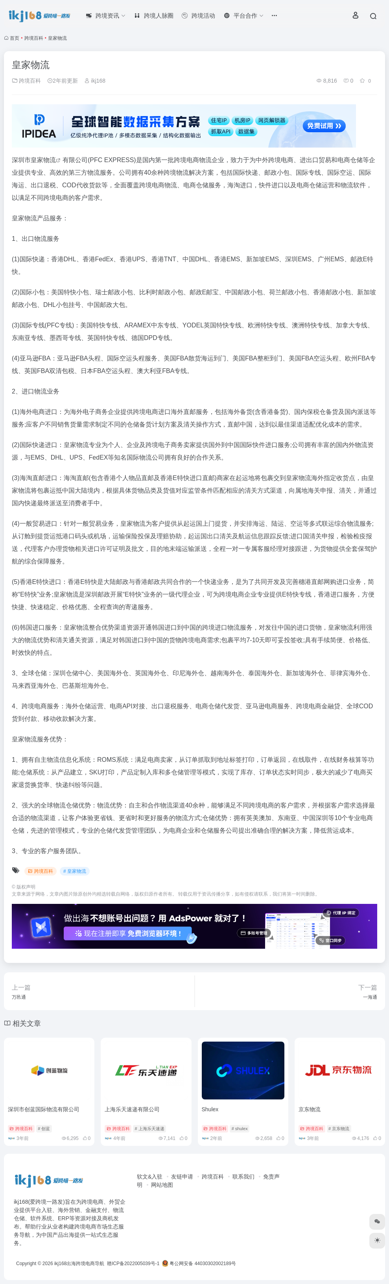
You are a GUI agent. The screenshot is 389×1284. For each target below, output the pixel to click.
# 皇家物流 (74, 871)
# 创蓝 (44, 1128)
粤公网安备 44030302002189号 (199, 1263)
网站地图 (162, 1185)
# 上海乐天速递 (149, 1128)
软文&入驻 (149, 1176)
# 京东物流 (338, 1128)
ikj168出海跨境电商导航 (79, 1263)
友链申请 (182, 1176)
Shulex (210, 1109)
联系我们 (243, 1176)
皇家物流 (43, 160)
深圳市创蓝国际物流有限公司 (43, 1109)
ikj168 (94, 81)
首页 (14, 38)
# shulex (240, 1128)
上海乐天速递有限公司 (132, 1109)
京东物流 (310, 1109)
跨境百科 (33, 38)
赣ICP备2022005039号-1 (133, 1263)
